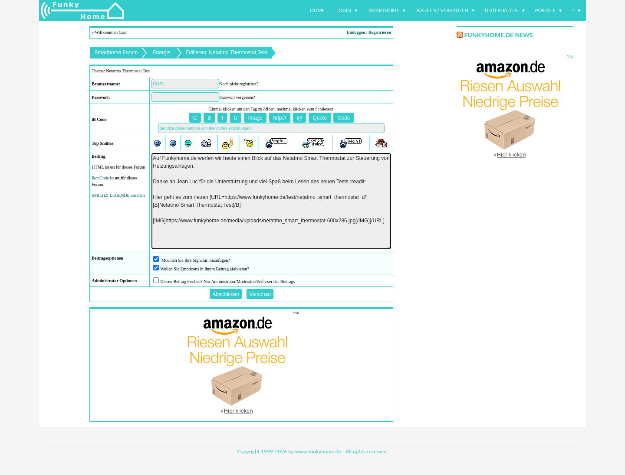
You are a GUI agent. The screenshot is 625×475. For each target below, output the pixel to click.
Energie (162, 52)
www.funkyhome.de (318, 451)
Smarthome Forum (116, 52)
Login (343, 10)
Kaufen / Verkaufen (442, 10)
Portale (545, 10)
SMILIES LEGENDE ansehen (118, 195)
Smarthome (383, 10)
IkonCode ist (103, 178)
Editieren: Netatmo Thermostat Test (226, 52)
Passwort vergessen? (237, 97)
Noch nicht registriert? (238, 83)
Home (317, 10)
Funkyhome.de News (498, 35)
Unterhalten (502, 10)
